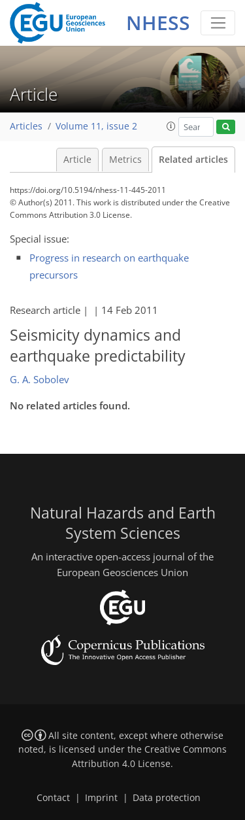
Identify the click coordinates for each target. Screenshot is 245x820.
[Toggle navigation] (218, 22)
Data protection (167, 798)
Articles (26, 126)
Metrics (125, 159)
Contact (53, 798)
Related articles (193, 159)
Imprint (101, 798)
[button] (171, 126)
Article (77, 159)
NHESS (158, 22)
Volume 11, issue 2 (96, 126)
